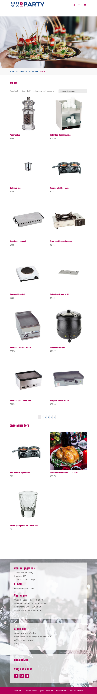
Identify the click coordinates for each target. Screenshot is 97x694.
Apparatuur (33, 71)
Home (12, 71)
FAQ (23, 642)
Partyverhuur (21, 71)
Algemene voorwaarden (47, 690)
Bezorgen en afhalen (30, 634)
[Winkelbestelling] (73, 91)
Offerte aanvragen (29, 639)
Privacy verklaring (59, 690)
